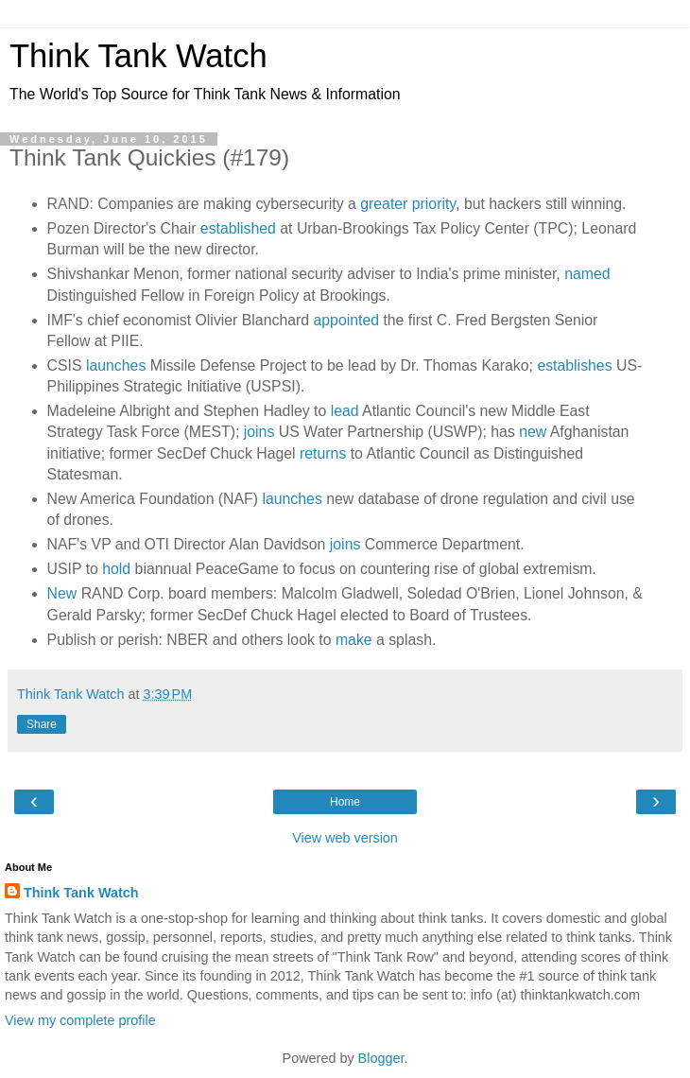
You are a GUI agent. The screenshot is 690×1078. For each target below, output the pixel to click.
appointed (346, 320)
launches (116, 365)
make (354, 640)
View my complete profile (80, 1020)
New (62, 593)
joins (259, 432)
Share (41, 724)
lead (345, 411)
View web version (345, 837)
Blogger (381, 1058)
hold (116, 569)
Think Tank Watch (138, 56)
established (238, 228)
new (532, 432)
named (587, 274)
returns (323, 453)
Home (345, 801)
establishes (574, 365)
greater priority (408, 204)
